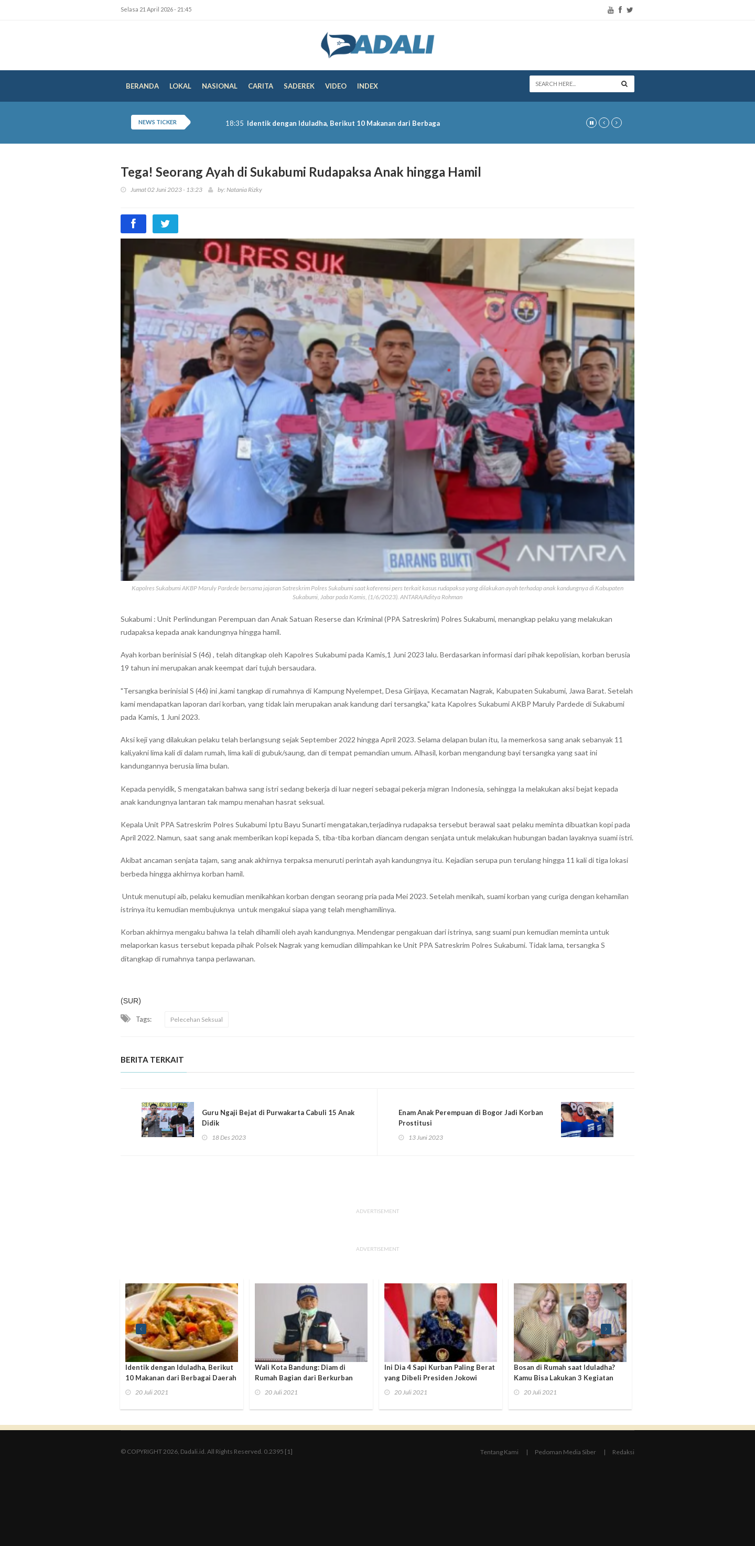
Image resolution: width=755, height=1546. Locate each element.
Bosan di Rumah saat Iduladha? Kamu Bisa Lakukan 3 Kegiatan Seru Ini (564, 1377)
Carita (260, 86)
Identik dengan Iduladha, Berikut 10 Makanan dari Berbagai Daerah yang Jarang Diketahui (395, 123)
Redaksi (623, 1452)
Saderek (299, 86)
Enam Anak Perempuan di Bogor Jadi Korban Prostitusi (470, 1117)
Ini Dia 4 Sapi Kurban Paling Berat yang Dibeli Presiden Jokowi (439, 1372)
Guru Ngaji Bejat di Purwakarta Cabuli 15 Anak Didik (278, 1117)
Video (336, 86)
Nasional (220, 86)
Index (367, 86)
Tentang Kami (499, 1452)
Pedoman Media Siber (565, 1452)
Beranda (142, 86)
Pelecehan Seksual (196, 1019)
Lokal (180, 86)
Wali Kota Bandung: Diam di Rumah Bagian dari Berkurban (304, 1372)
